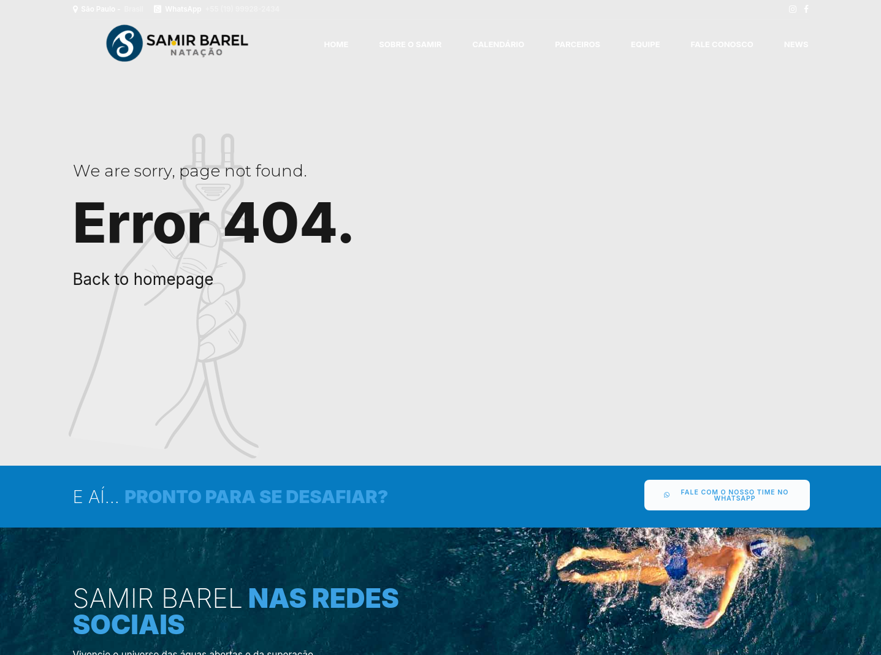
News (796, 44)
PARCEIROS (577, 44)
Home (336, 44)
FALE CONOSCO (722, 44)
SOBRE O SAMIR (410, 44)
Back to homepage (143, 279)
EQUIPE (645, 44)
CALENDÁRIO (498, 44)
